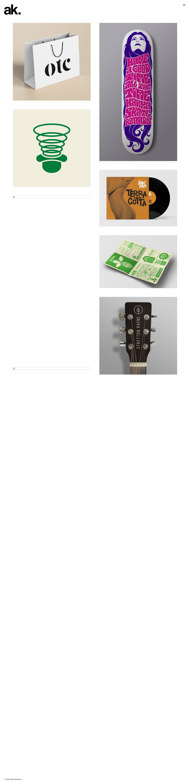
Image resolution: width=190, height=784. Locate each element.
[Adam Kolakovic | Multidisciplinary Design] (12, 9)
